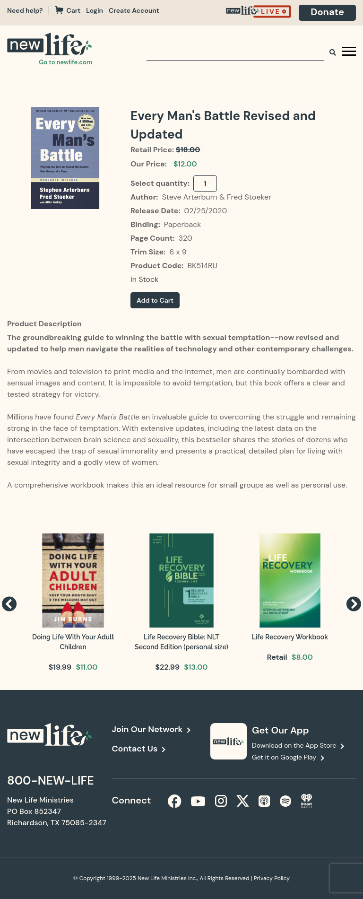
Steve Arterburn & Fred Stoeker (216, 197)
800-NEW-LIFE (50, 780)
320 (185, 238)
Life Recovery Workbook (290, 637)
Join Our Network (147, 729)
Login (94, 10)
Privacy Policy (272, 878)
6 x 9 (178, 252)
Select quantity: (160, 183)
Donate (327, 12)
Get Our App (280, 730)
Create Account (134, 10)
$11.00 (86, 667)
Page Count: (153, 238)
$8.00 (302, 657)
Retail (277, 657)
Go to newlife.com (65, 62)
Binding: (146, 224)
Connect (131, 800)
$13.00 (195, 667)
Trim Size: (148, 252)
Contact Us (134, 748)
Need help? (25, 10)
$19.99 (60, 667)
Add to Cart (155, 300)
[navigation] (97, 10)
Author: (145, 197)
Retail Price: (152, 150)
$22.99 (167, 667)
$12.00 (185, 164)
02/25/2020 (205, 211)
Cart (68, 10)
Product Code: (157, 266)
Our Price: (148, 164)
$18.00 (188, 150)
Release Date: (156, 211)
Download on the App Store (294, 745)
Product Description (44, 324)
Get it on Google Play (284, 757)
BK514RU (202, 266)
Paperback (182, 224)
